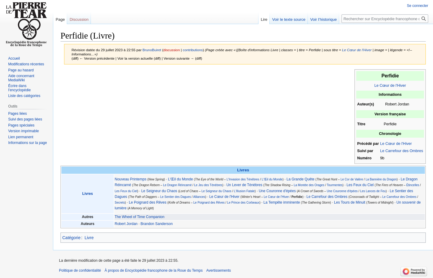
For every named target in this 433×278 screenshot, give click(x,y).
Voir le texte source (288, 19)
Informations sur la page (27, 143)
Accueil (14, 58)
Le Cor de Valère (352, 179)
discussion (171, 50)
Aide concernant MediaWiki (21, 78)
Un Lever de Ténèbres (244, 185)
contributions (193, 50)
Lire (264, 19)
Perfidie (296, 196)
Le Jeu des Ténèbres (208, 185)
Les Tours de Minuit (349, 202)
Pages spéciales (21, 125)
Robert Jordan (126, 224)
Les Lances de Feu (373, 191)
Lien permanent (20, 137)
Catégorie (71, 237)
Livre (89, 237)
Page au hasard (21, 70)
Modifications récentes (26, 64)
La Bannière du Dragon (381, 179)
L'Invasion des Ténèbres (243, 179)
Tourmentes (334, 185)
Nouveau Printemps (130, 179)
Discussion (79, 19)
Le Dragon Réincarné (177, 185)
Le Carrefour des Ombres (401, 151)
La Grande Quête (300, 179)
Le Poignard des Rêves (147, 202)
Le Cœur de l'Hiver (357, 50)
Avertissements (218, 270)
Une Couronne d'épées (277, 191)
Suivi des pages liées (25, 119)
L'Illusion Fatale (244, 191)
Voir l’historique (323, 19)
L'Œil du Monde (180, 179)
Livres (243, 170)
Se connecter (417, 6)
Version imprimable (23, 131)
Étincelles (412, 185)
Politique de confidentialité (80, 270)
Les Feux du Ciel (360, 185)
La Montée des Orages (309, 185)
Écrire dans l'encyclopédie (19, 88)
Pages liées (17, 113)
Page (60, 19)
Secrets (120, 202)
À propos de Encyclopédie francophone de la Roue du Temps (153, 270)
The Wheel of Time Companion (139, 217)
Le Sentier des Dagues (175, 196)
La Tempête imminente (282, 202)
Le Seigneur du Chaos (159, 191)
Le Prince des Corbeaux (243, 202)
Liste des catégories (24, 96)
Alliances (199, 196)
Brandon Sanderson (157, 224)
